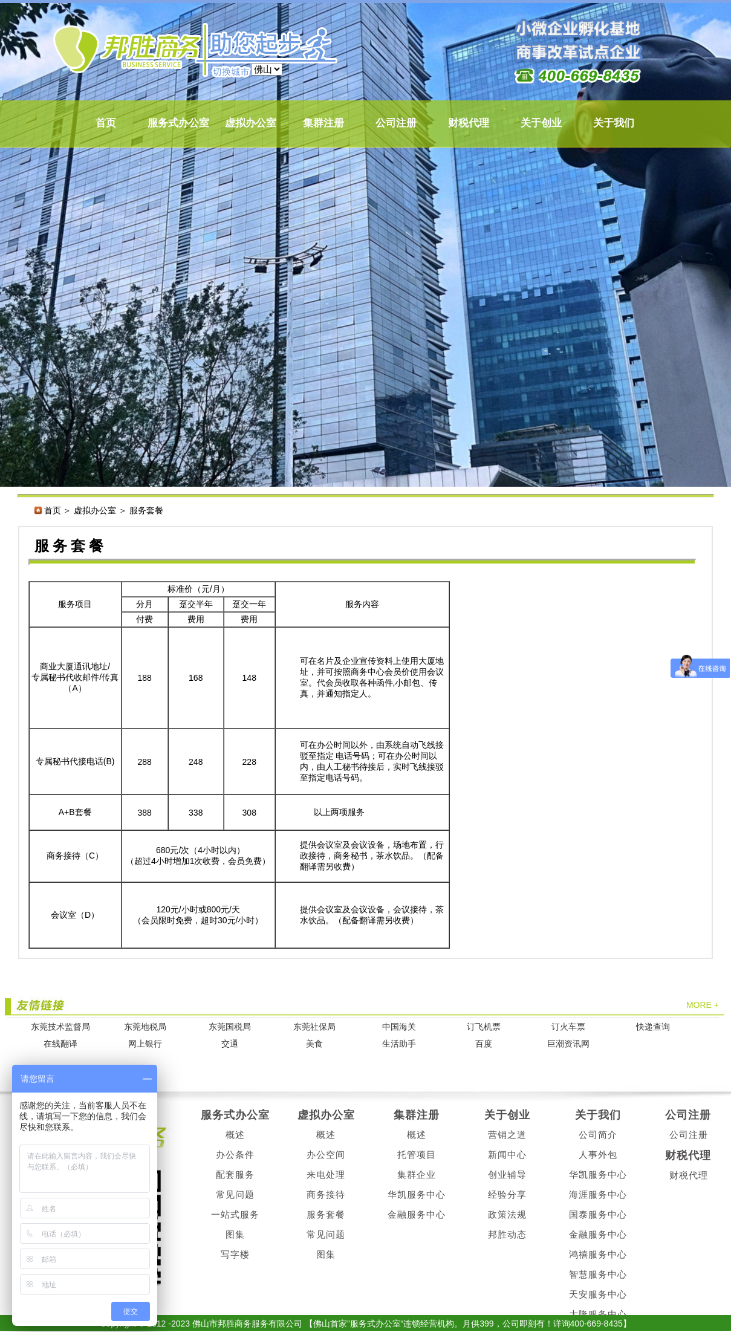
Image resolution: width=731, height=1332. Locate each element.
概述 (235, 1134)
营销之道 (507, 1134)
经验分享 (507, 1194)
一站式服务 (235, 1214)
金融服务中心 (417, 1214)
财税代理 (468, 123)
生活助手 (399, 1043)
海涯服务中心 (598, 1194)
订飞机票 (484, 1026)
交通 (229, 1043)
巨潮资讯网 (568, 1043)
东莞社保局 (314, 1026)
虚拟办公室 (250, 123)
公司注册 (396, 123)
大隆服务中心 (598, 1314)
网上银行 (145, 1043)
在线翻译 (60, 1043)
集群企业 (416, 1174)
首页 (106, 123)
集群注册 (323, 123)
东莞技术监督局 (60, 1026)
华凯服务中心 (417, 1194)
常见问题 (235, 1194)
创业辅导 (507, 1174)
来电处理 (326, 1174)
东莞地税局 (145, 1026)
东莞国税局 (230, 1026)
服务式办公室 (178, 123)
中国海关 (399, 1026)
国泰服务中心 (598, 1214)
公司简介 (598, 1134)
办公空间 (326, 1154)
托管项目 (416, 1154)
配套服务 (235, 1174)
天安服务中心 (598, 1294)
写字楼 (235, 1254)
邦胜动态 (507, 1234)
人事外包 (598, 1154)
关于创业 (541, 123)
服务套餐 (326, 1214)
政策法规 (507, 1214)
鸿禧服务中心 (598, 1254)
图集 (235, 1234)
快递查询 (653, 1026)
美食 (314, 1043)
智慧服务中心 (598, 1274)
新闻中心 (507, 1154)
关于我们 (613, 123)
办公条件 (235, 1154)
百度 (483, 1043)
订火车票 (568, 1026)
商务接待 (326, 1194)
